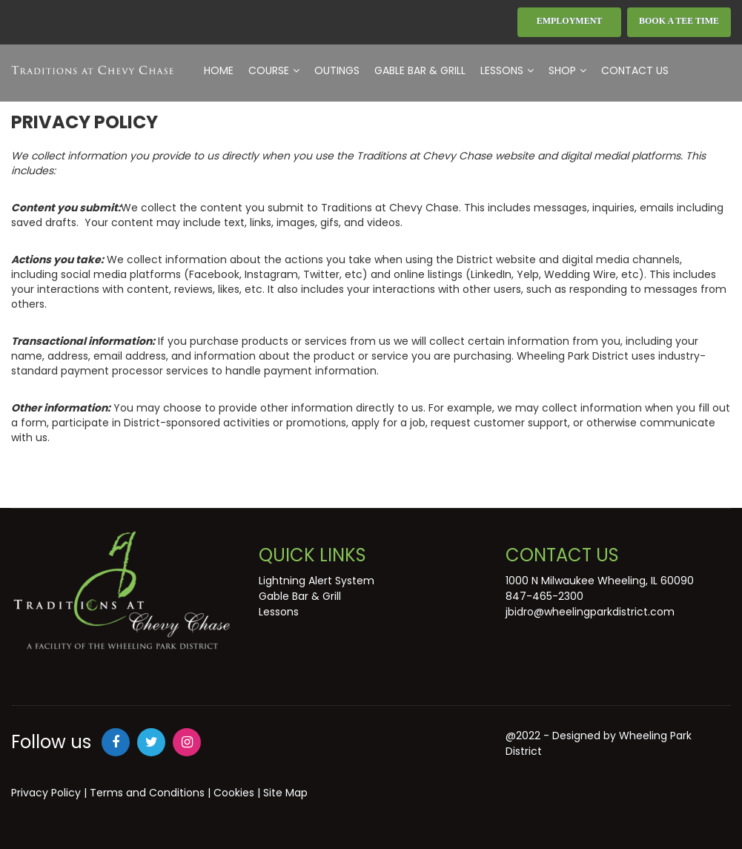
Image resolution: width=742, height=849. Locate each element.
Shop (567, 70)
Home (218, 70)
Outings (337, 70)
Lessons (507, 70)
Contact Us (635, 70)
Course (273, 70)
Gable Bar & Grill (420, 70)
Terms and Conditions (147, 792)
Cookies (233, 792)
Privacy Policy (46, 792)
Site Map (285, 792)
